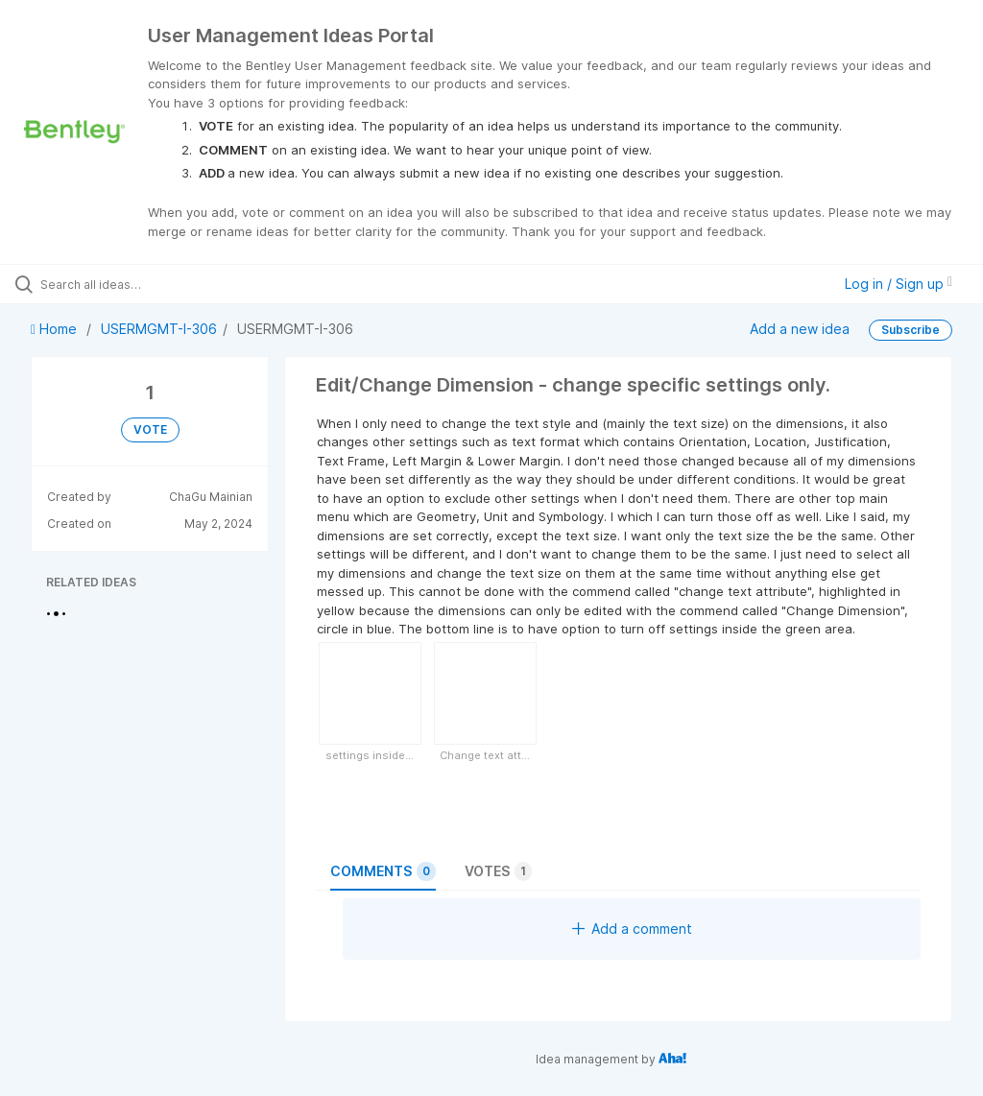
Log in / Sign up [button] (898, 283)
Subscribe (910, 329)
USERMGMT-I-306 (159, 329)
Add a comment (632, 928)
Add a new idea (800, 329)
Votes (498, 871)
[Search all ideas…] (130, 284)
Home (56, 329)
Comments (383, 871)
